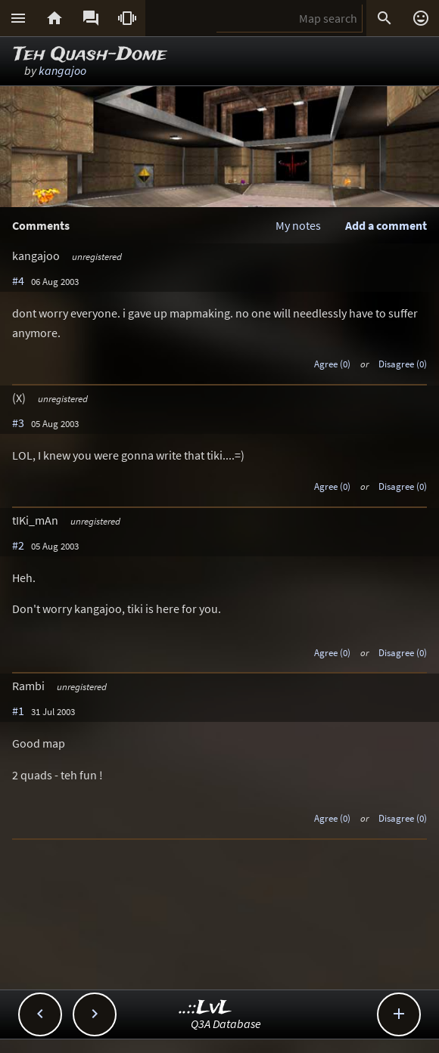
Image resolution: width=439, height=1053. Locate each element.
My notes (298, 225)
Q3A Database (226, 1023)
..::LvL (205, 1008)
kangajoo (62, 70)
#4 (18, 280)
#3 (18, 422)
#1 (18, 710)
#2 (18, 545)
